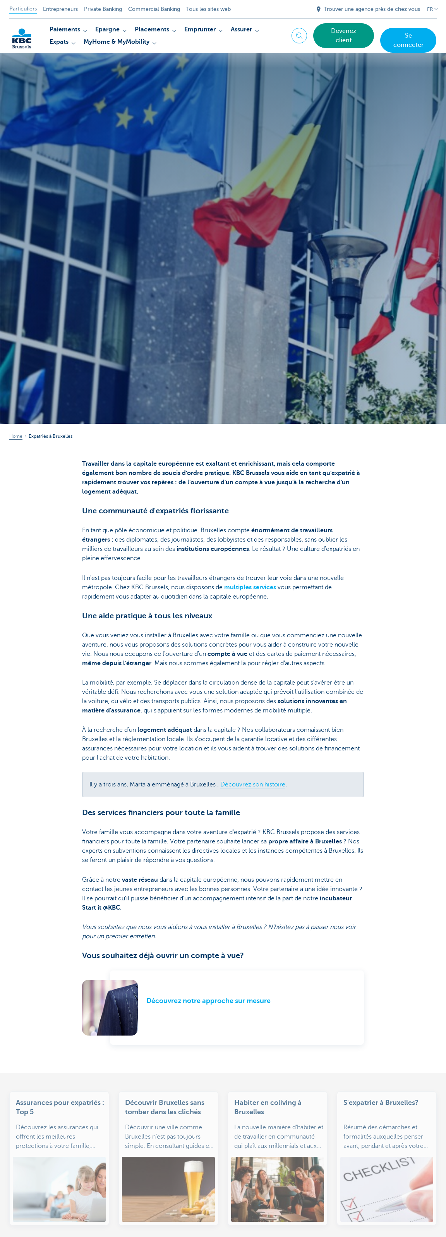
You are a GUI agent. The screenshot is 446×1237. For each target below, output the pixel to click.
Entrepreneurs (60, 9)
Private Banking (103, 9)
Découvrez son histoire (252, 784)
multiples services (250, 587)
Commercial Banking (154, 9)
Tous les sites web (208, 9)
